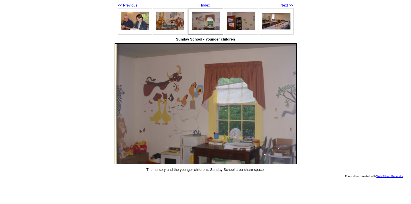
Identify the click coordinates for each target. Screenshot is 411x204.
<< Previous (127, 5)
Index (205, 5)
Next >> (287, 5)
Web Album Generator (389, 176)
